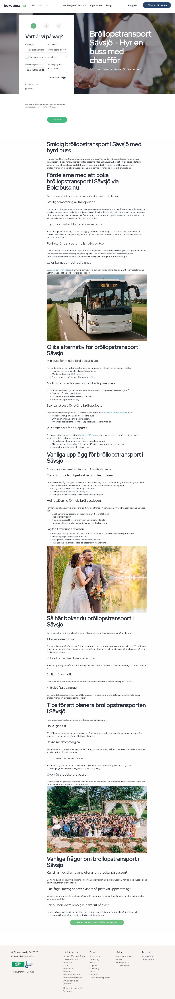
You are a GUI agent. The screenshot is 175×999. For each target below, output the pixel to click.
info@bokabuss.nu (150, 959)
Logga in (132, 5)
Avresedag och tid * (33, 64)
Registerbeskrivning (73, 977)
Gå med (30, 971)
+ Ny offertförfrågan (157, 5)
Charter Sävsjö (123, 965)
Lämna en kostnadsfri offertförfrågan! (97, 922)
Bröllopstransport (71, 974)
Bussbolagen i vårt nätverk (59, 269)
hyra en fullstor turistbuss (115, 412)
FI (47, 5)
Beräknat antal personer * (31, 87)
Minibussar (68, 968)
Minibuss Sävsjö (123, 962)
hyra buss (114, 215)
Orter (66, 965)
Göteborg (94, 959)
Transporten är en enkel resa (41, 57)
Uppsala (93, 965)
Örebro (93, 971)
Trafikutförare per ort (100, 977)
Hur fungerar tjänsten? (74, 5)
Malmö (93, 962)
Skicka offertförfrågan (74, 956)
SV (33, 5)
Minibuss (67, 971)
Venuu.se (67, 991)
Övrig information (71, 959)
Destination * (52, 44)
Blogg (109, 5)
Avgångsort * (31, 44)
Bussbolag (68, 962)
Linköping (94, 968)
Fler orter (94, 974)
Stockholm (95, 956)
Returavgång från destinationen (54, 66)
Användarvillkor (70, 980)
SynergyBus (28, 956)
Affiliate (67, 983)
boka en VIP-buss (87, 435)
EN (40, 5)
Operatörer (96, 5)
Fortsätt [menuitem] (57, 119)
